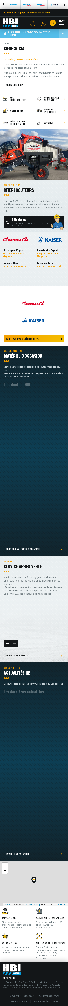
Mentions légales (20, 1001)
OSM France (61, 904)
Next (64, 4)
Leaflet (7, 904)
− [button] (5, 871)
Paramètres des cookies (45, 1001)
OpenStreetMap (32, 904)
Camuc (7, 43)
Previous (3, 4)
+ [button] (5, 865)
